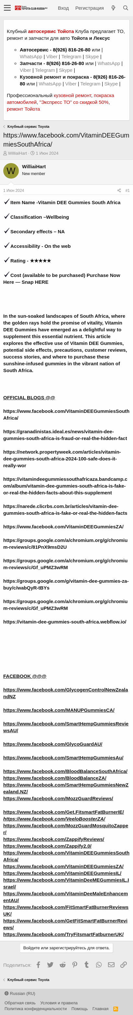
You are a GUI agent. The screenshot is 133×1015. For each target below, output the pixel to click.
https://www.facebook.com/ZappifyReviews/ (53, 839)
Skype (92, 56)
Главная (100, 1008)
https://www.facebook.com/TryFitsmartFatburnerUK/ (63, 934)
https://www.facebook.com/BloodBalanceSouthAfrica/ (65, 771)
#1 (128, 190)
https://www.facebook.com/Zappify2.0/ (47, 846)
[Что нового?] (113, 8)
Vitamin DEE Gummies (96, 343)
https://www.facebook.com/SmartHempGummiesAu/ (63, 757)
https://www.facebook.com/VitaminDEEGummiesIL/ (62, 873)
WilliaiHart (17, 153)
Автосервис (34, 49)
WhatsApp (31, 56)
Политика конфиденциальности (36, 1008)
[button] (7, 8)
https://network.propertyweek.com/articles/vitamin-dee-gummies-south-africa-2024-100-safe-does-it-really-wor (62, 458)
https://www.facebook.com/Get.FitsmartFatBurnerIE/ (63, 812)
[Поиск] (125, 8)
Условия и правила (59, 1002)
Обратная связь (20, 1002)
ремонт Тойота (23, 109)
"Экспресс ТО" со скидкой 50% (73, 102)
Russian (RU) (20, 993)
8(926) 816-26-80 (72, 49)
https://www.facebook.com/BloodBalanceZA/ (54, 778)
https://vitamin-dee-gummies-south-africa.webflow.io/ (64, 621)
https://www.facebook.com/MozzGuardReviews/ (58, 798)
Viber (51, 56)
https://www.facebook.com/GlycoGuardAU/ (52, 744)
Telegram (72, 56)
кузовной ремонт (72, 95)
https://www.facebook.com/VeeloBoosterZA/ (54, 819)
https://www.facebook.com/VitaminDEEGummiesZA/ (63, 526)
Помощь (79, 1008)
